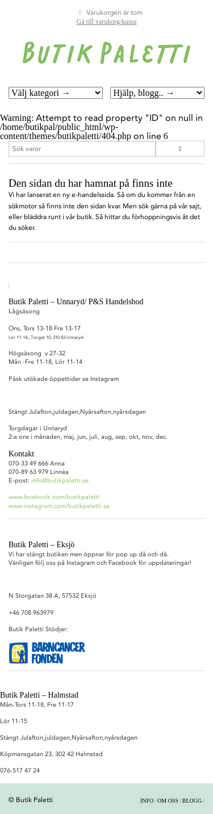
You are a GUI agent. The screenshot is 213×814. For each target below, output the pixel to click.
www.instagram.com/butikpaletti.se (59, 506)
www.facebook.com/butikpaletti (54, 497)
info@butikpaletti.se (60, 480)
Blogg (192, 801)
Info (146, 801)
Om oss (167, 801)
